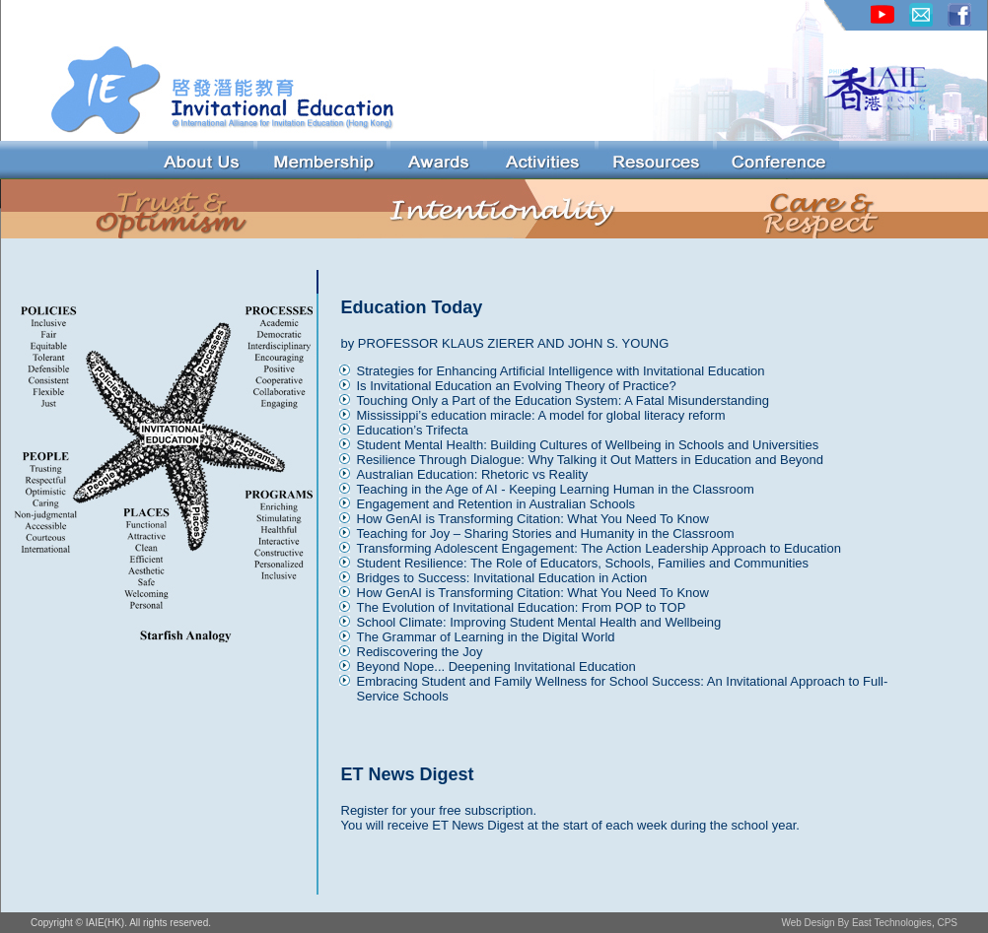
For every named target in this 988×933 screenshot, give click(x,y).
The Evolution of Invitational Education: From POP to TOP (521, 607)
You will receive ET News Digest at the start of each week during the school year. (570, 825)
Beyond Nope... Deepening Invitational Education (496, 666)
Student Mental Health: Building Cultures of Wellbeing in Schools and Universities (588, 444)
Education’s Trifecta (412, 430)
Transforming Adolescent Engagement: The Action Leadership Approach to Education (599, 548)
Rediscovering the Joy (420, 651)
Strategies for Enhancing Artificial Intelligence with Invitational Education (561, 371)
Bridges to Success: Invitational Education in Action (502, 577)
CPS (947, 922)
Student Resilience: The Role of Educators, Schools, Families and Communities (583, 563)
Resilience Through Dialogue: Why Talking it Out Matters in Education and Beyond (590, 459)
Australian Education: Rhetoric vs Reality (473, 474)
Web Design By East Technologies (856, 922)
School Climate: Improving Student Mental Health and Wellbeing (539, 622)
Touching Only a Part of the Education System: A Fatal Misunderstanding (563, 400)
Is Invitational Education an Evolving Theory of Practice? (516, 385)
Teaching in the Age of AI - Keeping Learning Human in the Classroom (555, 489)
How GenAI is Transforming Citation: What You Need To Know (533, 518)
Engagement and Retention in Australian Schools (496, 504)
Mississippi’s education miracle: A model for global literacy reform (541, 415)
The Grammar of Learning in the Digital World (486, 637)
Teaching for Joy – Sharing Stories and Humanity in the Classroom (546, 533)
